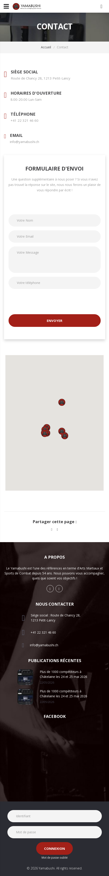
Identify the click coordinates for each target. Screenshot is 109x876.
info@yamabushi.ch (24, 141)
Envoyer (54, 320)
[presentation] (43, 301)
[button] (44, 433)
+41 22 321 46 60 (24, 120)
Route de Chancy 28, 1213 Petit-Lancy (40, 78)
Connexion (54, 848)
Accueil (46, 47)
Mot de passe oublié (55, 858)
